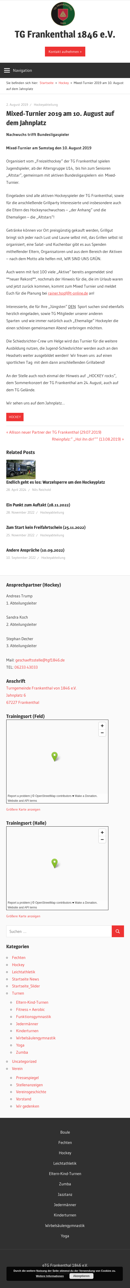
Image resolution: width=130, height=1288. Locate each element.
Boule (65, 1132)
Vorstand (23, 1098)
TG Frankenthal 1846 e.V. (65, 34)
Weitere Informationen (50, 1276)
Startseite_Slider (26, 985)
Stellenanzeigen (29, 1084)
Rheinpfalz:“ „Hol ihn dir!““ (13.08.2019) (86, 439)
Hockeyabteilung (46, 104)
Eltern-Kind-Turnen (32, 1002)
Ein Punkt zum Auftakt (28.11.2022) (38, 504)
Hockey (15, 417)
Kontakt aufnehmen (64, 51)
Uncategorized (24, 1061)
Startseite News (25, 978)
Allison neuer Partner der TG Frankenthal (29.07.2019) (55, 432)
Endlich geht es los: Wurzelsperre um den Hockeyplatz (55, 482)
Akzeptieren (81, 1276)
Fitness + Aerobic (30, 1009)
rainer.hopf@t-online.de (68, 293)
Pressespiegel (27, 1077)
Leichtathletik (23, 971)
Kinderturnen (27, 1030)
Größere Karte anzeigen (23, 809)
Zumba (22, 1052)
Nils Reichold (41, 489)
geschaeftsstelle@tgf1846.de (40, 659)
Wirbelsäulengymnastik (36, 1037)
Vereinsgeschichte (31, 1091)
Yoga (20, 1044)
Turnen (18, 993)
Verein (17, 1068)
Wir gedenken (27, 1106)
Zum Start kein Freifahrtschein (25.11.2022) (46, 527)
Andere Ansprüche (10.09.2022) (35, 550)
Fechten (18, 957)
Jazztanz (65, 1194)
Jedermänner (27, 1023)
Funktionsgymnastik (33, 1016)
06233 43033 (26, 667)
